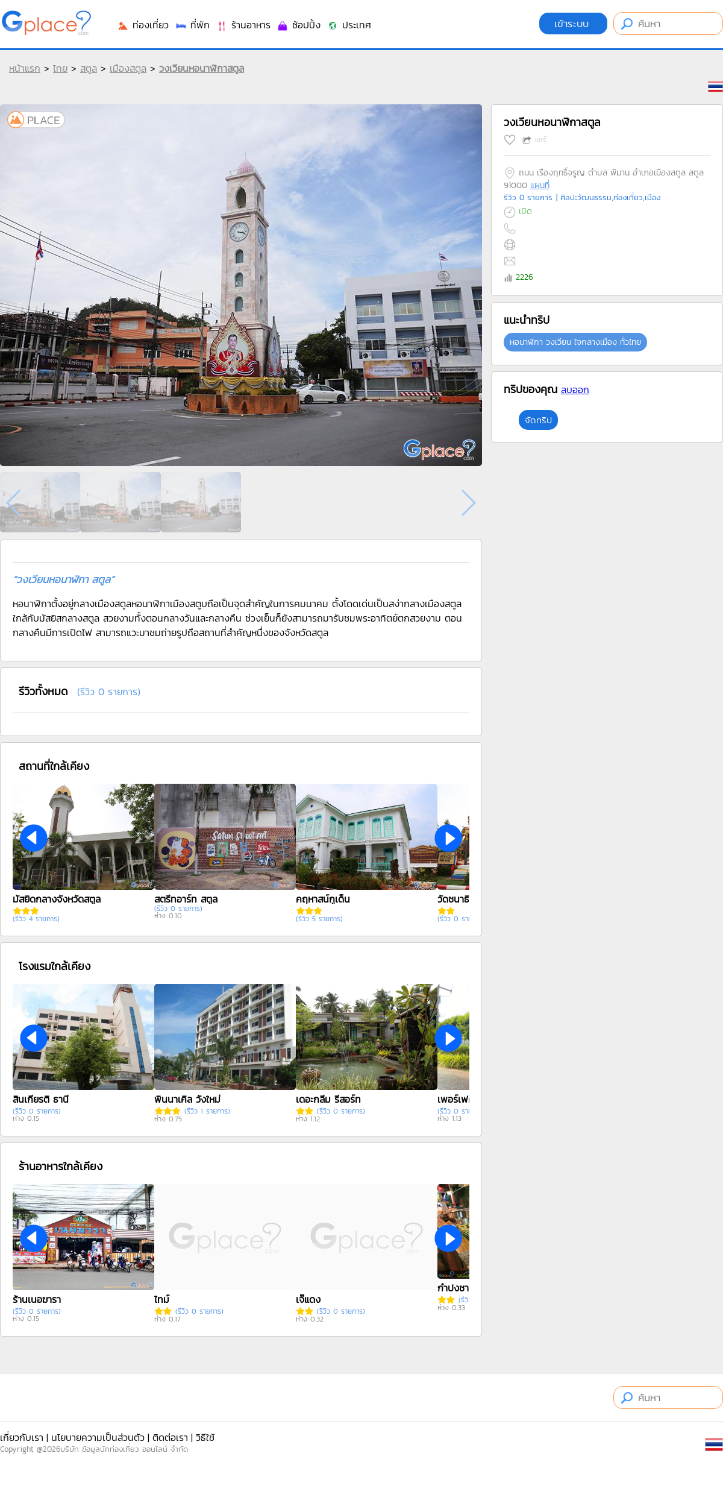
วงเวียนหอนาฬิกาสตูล (201, 68)
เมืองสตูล (128, 68)
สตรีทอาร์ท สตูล (186, 899)
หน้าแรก (24, 68)
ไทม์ (161, 1299)
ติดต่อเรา (170, 1437)
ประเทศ (349, 24)
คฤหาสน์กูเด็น (323, 899)
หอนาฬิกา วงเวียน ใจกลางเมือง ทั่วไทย (575, 342)
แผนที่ (539, 185)
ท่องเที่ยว (143, 24)
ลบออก (575, 389)
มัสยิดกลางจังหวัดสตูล (57, 899)
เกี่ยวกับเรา (21, 1437)
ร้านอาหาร (243, 24)
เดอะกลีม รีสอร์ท (328, 1099)
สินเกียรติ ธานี (41, 1099)
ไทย (60, 68)
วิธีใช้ (205, 1437)
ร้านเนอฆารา (37, 1299)
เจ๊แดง (308, 1299)
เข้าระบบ (573, 23)
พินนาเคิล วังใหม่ (187, 1099)
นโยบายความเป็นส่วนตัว (98, 1437)
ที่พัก (192, 24)
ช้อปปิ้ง (299, 24)
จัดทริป (538, 420)
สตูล (88, 68)
